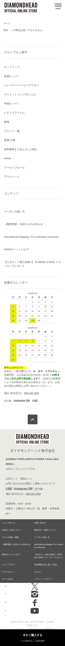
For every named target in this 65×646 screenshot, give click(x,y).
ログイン (38, 572)
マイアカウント (8, 572)
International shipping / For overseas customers (31, 236)
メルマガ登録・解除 (10, 537)
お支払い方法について (11, 530)
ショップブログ (8, 565)
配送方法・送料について (44, 530)
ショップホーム (8, 523)
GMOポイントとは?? (16, 249)
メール (38, 488)
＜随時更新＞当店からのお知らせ (23, 224)
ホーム (7, 23)
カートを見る (7, 579)
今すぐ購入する (32, 635)
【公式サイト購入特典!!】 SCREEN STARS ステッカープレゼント (32, 264)
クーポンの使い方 (14, 211)
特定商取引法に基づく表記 (45, 565)
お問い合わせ (40, 523)
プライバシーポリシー (43, 579)
